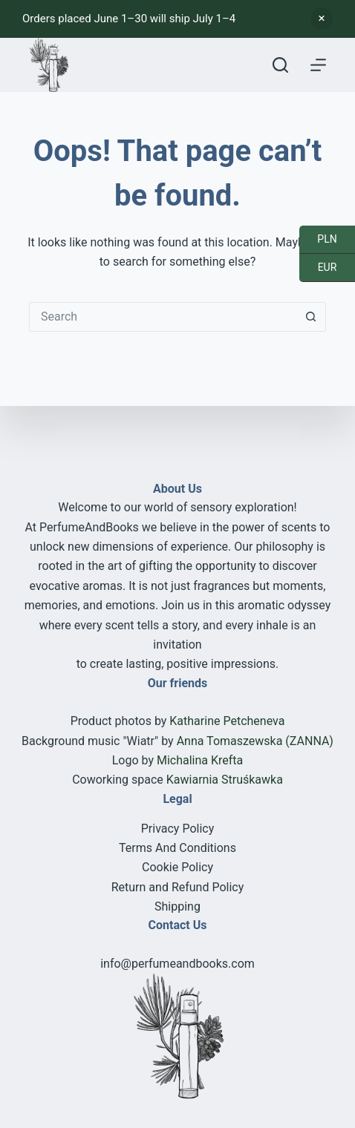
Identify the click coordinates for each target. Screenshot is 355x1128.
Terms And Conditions (177, 848)
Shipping (177, 906)
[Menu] (318, 65)
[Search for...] (162, 317)
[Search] (280, 65)
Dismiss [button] (321, 18)
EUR (317, 268)
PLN (318, 240)
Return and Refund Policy (177, 887)
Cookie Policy (177, 867)
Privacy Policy (178, 829)
